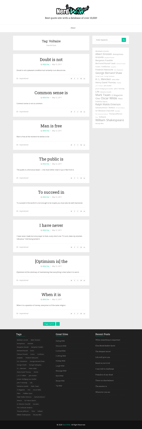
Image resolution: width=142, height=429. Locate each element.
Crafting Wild (61, 356)
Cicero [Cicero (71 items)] (97, 66)
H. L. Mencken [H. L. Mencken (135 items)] (103, 79)
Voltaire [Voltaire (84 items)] (102, 117)
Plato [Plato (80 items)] (120, 98)
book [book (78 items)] (113, 63)
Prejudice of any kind (104, 375)
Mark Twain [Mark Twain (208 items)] (103, 94)
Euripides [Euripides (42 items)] (113, 67)
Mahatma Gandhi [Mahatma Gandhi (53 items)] (105, 92)
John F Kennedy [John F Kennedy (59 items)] (119, 89)
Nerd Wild (59, 376)
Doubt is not (51, 59)
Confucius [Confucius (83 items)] (105, 66)
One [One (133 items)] (97, 98)
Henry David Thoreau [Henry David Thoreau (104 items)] (105, 82)
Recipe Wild (60, 381)
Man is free (51, 125)
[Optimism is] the (51, 261)
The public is (51, 159)
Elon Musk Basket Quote (105, 346)
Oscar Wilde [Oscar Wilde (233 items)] (109, 98)
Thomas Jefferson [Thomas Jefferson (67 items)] (115, 114)
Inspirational (23, 78)
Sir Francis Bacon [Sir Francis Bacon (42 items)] (120, 108)
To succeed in (51, 192)
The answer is (101, 386)
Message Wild (61, 371)
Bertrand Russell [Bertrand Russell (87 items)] (102, 63)
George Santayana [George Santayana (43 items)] (109, 76)
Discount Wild (61, 346)
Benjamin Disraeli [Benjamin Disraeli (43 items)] (109, 57)
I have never (51, 225)
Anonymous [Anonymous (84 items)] (118, 54)
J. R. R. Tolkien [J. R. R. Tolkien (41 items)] (99, 85)
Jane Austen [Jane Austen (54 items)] (107, 86)
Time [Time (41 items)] (96, 117)
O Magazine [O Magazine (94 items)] (117, 95)
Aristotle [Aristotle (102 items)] (99, 57)
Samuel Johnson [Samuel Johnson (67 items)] (101, 108)
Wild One (46, 64)
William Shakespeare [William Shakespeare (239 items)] (109, 120)
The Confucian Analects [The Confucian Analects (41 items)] (101, 114)
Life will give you (102, 357)
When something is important (107, 340)
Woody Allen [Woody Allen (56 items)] (99, 123)
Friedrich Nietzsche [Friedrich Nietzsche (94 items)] (104, 69)
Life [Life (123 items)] (97, 91)
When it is (51, 294)
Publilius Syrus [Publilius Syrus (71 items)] (101, 101)
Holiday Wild (60, 361)
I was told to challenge (104, 369)
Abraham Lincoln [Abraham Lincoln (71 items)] (102, 51)
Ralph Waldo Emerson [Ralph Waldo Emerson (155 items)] (108, 104)
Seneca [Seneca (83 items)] (112, 107)
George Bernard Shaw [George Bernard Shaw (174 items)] (108, 72)
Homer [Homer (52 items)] (119, 83)
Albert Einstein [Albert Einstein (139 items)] (103, 54)
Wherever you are (102, 392)
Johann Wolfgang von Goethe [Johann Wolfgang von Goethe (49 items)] (104, 89)
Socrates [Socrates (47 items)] (117, 111)
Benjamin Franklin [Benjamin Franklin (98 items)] (104, 60)
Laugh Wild (60, 366)
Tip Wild (59, 386)
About (73, 28)
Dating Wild (60, 341)
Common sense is (51, 92)
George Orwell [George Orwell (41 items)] (99, 76)
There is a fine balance (104, 380)
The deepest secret (103, 351)
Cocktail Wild (60, 351)
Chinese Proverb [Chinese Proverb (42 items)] (120, 63)
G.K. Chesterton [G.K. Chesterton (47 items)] (118, 70)
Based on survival (102, 363)
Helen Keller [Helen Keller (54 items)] (115, 79)
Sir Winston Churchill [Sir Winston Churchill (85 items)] (104, 110)
